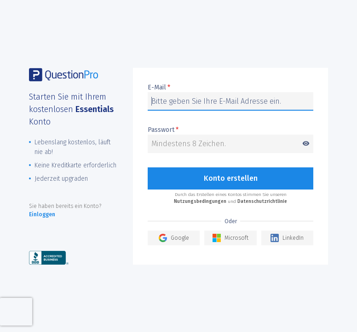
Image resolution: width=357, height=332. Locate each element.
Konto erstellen (231, 178)
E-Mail (159, 87)
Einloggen (42, 214)
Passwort (230, 130)
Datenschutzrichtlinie (262, 201)
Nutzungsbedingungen (200, 201)
